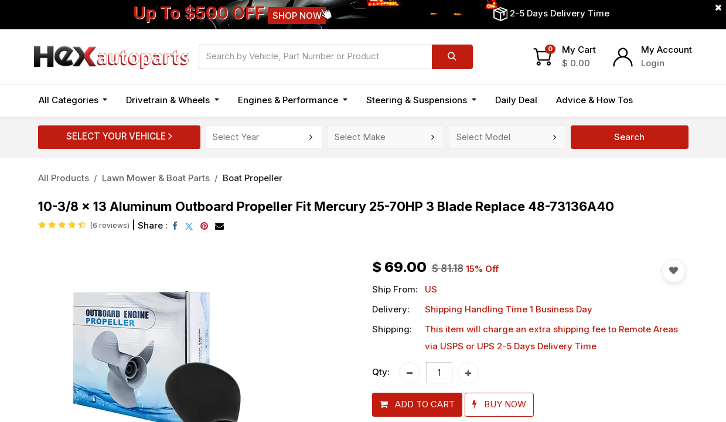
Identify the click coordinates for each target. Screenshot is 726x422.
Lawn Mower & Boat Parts (156, 177)
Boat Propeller (252, 177)
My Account (666, 49)
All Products (63, 177)
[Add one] (468, 372)
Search (629, 136)
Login (652, 63)
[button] (417, 405)
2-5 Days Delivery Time (559, 13)
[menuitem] (516, 100)
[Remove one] (409, 372)
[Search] (452, 57)
